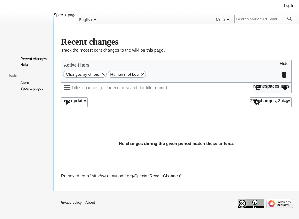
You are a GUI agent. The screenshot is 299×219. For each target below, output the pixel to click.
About (90, 202)
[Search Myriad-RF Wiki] (264, 19)
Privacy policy (70, 202)
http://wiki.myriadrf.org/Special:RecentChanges (136, 175)
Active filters (76, 65)
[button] (284, 65)
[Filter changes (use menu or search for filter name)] (157, 87)
